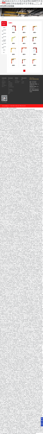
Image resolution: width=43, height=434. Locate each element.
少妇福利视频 (23, 277)
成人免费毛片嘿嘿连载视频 (29, 331)
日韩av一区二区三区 (37, 128)
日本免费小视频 (37, 402)
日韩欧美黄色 (39, 281)
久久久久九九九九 (16, 243)
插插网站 (8, 281)
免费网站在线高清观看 (29, 289)
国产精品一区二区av (28, 204)
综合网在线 (19, 172)
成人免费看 (12, 402)
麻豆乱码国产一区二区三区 (23, 130)
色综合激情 (28, 385)
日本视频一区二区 (30, 218)
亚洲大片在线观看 (13, 357)
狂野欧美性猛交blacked (16, 384)
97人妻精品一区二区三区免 (29, 274)
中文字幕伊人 (3, 268)
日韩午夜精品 (6, 237)
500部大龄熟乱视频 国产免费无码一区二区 (10, 251)
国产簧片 (20, 267)
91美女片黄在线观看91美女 (21, 308)
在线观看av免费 (40, 296)
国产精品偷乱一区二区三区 (19, 235)
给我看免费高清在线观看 (20, 359)
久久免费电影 (9, 381)
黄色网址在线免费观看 (32, 159)
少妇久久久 (20, 150)
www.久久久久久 (31, 349)
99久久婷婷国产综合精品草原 (19, 137)
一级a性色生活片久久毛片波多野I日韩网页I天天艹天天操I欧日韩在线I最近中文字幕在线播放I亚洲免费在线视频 (17, 109)
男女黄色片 (13, 319)
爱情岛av (37, 283)
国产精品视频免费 (39, 192)
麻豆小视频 (12, 365)
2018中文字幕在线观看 (19, 135)
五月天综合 (4, 249)
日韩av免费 (10, 416)
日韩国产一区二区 (18, 249)
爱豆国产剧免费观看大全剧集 (15, 204)
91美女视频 (33, 346)
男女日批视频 (2, 161)
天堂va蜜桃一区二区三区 (35, 396)
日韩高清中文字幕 (18, 224)
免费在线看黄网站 (22, 426)
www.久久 (4, 143)
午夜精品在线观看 (17, 324)
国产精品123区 (24, 205)
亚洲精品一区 (29, 225)
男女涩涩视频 (13, 325)
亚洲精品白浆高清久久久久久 (19, 167)
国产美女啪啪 (16, 345)
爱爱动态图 (26, 408)
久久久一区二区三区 (11, 224)
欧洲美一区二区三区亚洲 (6, 307)
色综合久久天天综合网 (4, 243)
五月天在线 (8, 150)
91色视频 (16, 248)
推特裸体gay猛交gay (18, 110)
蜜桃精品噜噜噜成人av (16, 201)
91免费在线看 (22, 384)
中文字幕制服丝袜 (28, 305)
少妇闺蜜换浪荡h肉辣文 (37, 318)
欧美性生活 (8, 147)
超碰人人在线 (5, 217)
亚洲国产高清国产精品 (21, 237)
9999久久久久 (36, 129)
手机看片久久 (30, 419)
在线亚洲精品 (10, 347)
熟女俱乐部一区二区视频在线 (14, 427)
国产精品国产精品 (16, 300)
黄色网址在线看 (12, 289)
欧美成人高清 (39, 394)
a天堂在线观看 (24, 375)
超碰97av (34, 395)
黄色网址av (35, 408)
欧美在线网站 (24, 198)
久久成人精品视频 (24, 218)
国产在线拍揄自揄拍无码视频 (25, 283)
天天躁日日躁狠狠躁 (26, 344)
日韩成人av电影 (5, 306)
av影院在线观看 (4, 384)
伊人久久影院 (29, 382)
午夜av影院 (6, 421)
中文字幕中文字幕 (39, 313)
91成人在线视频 (9, 201)
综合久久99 (28, 142)
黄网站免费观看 (34, 197)
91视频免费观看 (3, 296)
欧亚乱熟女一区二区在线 (20, 182)
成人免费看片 (13, 242)
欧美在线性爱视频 (11, 232)
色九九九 (8, 229)
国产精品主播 (16, 229)
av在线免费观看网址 (9, 154)
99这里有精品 (12, 226)
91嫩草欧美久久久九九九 (27, 351)
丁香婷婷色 (26, 255)
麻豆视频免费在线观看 (3, 378)
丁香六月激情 (15, 353)
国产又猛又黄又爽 (36, 124)
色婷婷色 (11, 396)
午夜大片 (1, 416)
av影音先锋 (39, 123)
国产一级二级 (15, 175)
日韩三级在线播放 (26, 414)
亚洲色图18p (32, 168)
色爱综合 (38, 197)
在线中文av (25, 128)
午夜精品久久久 (37, 345)
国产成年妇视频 (21, 349)
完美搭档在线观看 (21, 207)
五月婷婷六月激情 (18, 319)
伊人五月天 (22, 325)
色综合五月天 (9, 413)
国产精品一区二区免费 (35, 351)
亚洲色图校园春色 (31, 200)
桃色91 (36, 404)
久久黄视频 (22, 321)
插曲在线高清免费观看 (9, 239)
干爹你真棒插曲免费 (8, 286)
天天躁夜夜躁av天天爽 (31, 389)
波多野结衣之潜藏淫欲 (32, 235)
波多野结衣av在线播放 (11, 349)
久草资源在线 (22, 121)
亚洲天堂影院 (5, 301)
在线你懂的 (38, 182)
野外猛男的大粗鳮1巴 (13, 112)
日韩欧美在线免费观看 (15, 117)
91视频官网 (25, 111)
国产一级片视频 (22, 390)
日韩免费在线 (18, 321)
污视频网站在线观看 (35, 245)
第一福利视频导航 (9, 400)
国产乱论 (10, 288)
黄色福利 (39, 282)
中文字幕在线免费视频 (13, 134)
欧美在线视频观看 (19, 220)
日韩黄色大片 (16, 314)
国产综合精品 (26, 182)
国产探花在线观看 (31, 180)
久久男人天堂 (2, 121)
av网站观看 (11, 320)
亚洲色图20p (39, 258)
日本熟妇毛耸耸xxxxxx (18, 142)
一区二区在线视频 (14, 186)
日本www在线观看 (12, 270)
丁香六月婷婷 (20, 410)
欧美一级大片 (5, 269)
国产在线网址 (15, 148)
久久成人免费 (29, 245)
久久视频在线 (36, 331)
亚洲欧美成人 (8, 124)
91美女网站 (6, 187)
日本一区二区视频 (13, 169)
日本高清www (7, 397)
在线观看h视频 (14, 115)
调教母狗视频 (25, 267)
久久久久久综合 (13, 407)
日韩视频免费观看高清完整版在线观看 (14, 269)
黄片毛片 (26, 238)
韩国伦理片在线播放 (4, 337)
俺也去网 (9, 394)
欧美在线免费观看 (5, 358)
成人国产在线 (10, 220)
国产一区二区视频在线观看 (25, 407)
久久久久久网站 (34, 375)
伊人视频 (29, 181)
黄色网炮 (4, 167)
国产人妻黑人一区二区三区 (38, 186)
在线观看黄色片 (20, 251)
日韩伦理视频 (36, 200)
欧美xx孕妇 (27, 427)
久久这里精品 (29, 292)
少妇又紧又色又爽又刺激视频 (27, 332)
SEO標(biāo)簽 (17, 105)
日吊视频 (14, 295)
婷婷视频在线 (17, 187)
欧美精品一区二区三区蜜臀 (9, 370)
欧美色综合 (6, 270)
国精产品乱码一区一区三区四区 (25, 397)
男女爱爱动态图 (34, 381)
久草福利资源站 (4, 212)
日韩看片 (29, 281)
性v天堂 (17, 333)
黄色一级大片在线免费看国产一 (34, 287)
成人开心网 (5, 194)
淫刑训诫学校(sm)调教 (23, 338)
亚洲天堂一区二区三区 (34, 179)
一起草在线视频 (17, 428)
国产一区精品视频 (26, 394)
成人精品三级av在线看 (6, 357)
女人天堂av (39, 167)
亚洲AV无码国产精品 (14, 429)
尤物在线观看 (36, 300)
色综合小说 (6, 110)
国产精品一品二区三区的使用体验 (35, 140)
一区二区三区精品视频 (33, 377)
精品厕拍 (40, 337)
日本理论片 (11, 299)
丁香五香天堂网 (33, 281)
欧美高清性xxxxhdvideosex (31, 293)
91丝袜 (22, 153)
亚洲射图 (22, 163)
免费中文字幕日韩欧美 (33, 263)
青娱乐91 (39, 226)
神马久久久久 (10, 343)
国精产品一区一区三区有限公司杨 (32, 282)
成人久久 (22, 324)
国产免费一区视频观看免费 (29, 320)
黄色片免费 (4, 200)
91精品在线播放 (14, 433)
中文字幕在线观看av (40, 425)
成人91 (22, 344)
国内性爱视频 (15, 205)
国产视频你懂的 (7, 410)
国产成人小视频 (40, 239)
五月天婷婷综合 (12, 391)
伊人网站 (3, 397)
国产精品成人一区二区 (29, 280)
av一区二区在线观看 (12, 321)
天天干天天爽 (12, 137)
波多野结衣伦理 (9, 296)
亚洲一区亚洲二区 (23, 263)
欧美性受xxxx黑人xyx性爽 (7, 390)
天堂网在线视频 (29, 115)
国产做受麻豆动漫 (5, 261)
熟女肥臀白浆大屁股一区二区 (34, 149)
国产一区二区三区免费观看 (22, 248)
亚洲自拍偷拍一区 (6, 255)
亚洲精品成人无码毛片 (3, 344)
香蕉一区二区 (27, 377)
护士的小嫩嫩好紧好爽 (22, 345)
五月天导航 (31, 394)
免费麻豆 (15, 172)
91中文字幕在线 (17, 270)
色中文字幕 (26, 122)
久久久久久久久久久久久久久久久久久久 (29, 410)
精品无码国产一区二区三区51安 (8, 148)
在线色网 (13, 131)
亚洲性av (12, 110)
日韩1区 (22, 428)
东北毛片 (28, 147)
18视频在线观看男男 (17, 236)
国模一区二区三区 (10, 327)
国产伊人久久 (13, 217)
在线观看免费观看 (24, 115)
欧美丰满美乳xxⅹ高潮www (34, 142)
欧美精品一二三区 (38, 223)
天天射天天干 (31, 400)
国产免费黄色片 (33, 426)
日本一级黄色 (18, 432)
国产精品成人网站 (12, 218)
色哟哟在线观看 (29, 242)
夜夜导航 (34, 425)
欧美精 (28, 263)
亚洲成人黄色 (13, 351)
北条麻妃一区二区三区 (19, 230)
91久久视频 (3, 231)
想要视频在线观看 (3, 359)
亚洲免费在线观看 (33, 117)
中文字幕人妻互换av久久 (33, 137)
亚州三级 (13, 182)
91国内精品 (12, 244)
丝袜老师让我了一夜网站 (29, 365)
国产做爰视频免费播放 (25, 319)
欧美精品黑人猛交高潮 (35, 305)
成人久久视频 (18, 382)
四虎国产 (15, 327)
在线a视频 (26, 207)
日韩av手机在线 (10, 213)
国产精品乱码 (17, 185)
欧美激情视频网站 (11, 235)
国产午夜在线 (7, 226)
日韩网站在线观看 (31, 300)
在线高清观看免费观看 (29, 415)
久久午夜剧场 (7, 289)
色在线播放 (7, 273)
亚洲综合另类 (5, 236)
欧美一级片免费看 (7, 155)
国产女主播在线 (40, 163)
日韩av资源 (26, 352)
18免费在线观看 (22, 264)
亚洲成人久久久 (10, 301)
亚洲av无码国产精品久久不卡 (10, 118)
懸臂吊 (13, 32)
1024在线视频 (26, 261)
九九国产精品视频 (20, 409)
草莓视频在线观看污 (37, 210)
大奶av (16, 128)
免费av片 (36, 194)
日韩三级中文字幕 (28, 262)
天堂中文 (11, 420)
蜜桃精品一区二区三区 (34, 299)
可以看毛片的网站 (15, 395)
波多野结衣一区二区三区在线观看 (13, 160)
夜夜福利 (24, 275)
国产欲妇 (28, 314)
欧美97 (36, 338)
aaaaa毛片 (35, 295)
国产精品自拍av (5, 280)
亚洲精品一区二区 (6, 295)
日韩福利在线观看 (34, 193)
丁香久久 (9, 110)
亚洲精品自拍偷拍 (14, 124)
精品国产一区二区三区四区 (30, 345)
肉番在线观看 (37, 385)
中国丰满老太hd (37, 249)
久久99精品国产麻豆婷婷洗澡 (24, 301)
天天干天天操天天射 (29, 350)
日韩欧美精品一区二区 (24, 400)
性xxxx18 (24, 282)
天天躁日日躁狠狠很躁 (17, 181)
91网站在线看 (39, 375)
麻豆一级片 (39, 273)
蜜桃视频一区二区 (27, 356)
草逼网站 (36, 337)
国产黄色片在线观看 (38, 180)
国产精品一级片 (12, 191)
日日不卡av (34, 382)
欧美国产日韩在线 (21, 245)
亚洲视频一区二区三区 (11, 187)
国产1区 (28, 333)
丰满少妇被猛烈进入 (23, 144)
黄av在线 (11, 200)
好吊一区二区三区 (5, 156)
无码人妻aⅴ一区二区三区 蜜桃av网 (13, 419)
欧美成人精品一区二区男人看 (10, 135)
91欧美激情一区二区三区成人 (33, 302)
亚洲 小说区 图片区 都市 (23, 210)
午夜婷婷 (16, 349)
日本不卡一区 (40, 135)
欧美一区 (12, 188)
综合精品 (9, 358)
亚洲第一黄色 (25, 206)
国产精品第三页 (20, 353)
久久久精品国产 (19, 194)
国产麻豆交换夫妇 (32, 261)
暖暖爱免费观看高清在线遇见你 (19, 370)
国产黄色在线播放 (30, 141)
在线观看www (14, 347)
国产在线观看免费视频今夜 (15, 390)
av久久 (8, 299)
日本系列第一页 (23, 256)
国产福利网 (5, 169)
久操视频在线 (40, 426)
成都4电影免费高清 (9, 216)
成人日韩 (24, 350)
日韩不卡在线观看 (25, 174)
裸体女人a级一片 (39, 416)
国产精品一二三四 (20, 155)
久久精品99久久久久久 (10, 207)
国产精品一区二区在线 (7, 115)
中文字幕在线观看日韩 (15, 358)
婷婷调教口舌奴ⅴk (28, 162)
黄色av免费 (38, 352)
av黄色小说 (36, 320)
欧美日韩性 (21, 111)
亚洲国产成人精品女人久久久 (9, 271)
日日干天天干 (26, 235)
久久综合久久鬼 (32, 313)
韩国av (22, 181)
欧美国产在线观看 (18, 391)
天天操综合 (2, 134)
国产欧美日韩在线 (13, 273)
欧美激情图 (18, 318)
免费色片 (36, 153)
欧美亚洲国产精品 (8, 188)
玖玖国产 (2, 238)
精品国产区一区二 (31, 128)
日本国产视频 (32, 422)
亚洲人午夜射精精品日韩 (18, 232)
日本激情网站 (2, 286)
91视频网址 (25, 428)
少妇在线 (9, 217)
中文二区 (22, 271)
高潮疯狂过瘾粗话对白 (19, 414)
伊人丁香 (11, 264)
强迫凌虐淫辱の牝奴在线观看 (16, 383)
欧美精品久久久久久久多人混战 (7, 331)
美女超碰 (11, 353)
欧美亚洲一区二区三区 (35, 156)
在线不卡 (8, 351)
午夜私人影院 (8, 242)
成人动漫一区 (14, 292)
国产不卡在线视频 (13, 346)
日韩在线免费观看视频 (18, 206)
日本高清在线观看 (17, 250)
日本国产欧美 (35, 415)
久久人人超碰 (2, 136)
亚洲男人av (17, 289)
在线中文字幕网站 (8, 141)
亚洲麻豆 (1, 427)
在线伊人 (31, 226)
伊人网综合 (26, 334)
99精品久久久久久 (4, 312)
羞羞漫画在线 (27, 212)
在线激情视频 (35, 289)
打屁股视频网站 (22, 427)
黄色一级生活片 (6, 320)
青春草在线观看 (20, 307)
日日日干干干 (28, 426)
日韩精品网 (5, 229)
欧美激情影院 (12, 274)
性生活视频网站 (22, 140)
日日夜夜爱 (32, 150)
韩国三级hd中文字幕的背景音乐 (19, 365)
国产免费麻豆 (40, 276)
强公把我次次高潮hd (19, 242)
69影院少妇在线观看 (30, 112)
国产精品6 (4, 415)
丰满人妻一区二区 (8, 313)
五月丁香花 (14, 400)
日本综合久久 (35, 296)
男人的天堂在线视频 (5, 321)
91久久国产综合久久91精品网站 (29, 243)
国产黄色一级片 (19, 293)
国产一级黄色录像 (17, 420)
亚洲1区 (9, 257)
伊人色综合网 (20, 188)
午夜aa (21, 318)
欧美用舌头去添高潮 (5, 263)
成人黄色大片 (18, 400)
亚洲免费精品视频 (11, 236)
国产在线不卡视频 (26, 188)
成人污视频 (37, 308)
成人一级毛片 (23, 192)
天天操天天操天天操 (5, 181)
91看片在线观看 (6, 185)
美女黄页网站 (22, 261)
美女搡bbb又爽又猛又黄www (22, 124)
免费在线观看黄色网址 (3, 347)
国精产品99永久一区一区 (14, 307)
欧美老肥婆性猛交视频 (6, 206)
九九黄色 (11, 305)
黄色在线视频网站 (4, 404)
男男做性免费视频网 (15, 116)
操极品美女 (19, 180)
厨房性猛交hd (25, 281)
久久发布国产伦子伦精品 (35, 155)
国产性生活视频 (22, 173)
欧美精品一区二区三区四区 (10, 140)
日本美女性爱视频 (28, 199)
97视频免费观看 (26, 287)
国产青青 (33, 276)
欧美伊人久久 (27, 264)
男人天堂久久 (30, 339)
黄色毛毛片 (7, 345)
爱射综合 (3, 192)
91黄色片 (21, 350)
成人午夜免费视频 (36, 350)
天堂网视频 (21, 333)
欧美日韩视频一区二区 (28, 359)
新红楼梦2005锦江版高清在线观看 (29, 271)
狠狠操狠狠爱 (7, 231)
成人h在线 (15, 179)
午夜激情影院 (28, 140)
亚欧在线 (37, 229)
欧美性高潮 (32, 231)
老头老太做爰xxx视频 (5, 339)
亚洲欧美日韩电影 (16, 305)
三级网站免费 (4, 262)
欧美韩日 (15, 223)
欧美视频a (25, 333)
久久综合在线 (29, 381)
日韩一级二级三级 (37, 231)
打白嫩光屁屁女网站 (8, 159)
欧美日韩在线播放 (27, 299)
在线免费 (24, 118)
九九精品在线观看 (7, 353)
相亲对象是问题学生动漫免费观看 (19, 362)
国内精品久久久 (10, 195)
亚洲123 (31, 166)
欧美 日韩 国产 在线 (6, 123)
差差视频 (14, 268)
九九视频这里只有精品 (27, 155)
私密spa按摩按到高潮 (32, 319)
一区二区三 (37, 212)
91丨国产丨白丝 (3, 258)
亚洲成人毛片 (7, 210)
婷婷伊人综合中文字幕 (11, 337)
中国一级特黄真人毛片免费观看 (21, 357)
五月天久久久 (21, 356)
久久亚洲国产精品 (37, 274)
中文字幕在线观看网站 (34, 199)
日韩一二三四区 (6, 134)
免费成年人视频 (29, 256)
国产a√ (39, 137)
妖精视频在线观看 (39, 410)
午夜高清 (33, 384)
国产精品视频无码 (36, 218)
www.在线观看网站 (34, 273)
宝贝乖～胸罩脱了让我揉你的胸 (21, 385)
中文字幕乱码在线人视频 (36, 205)
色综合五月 (36, 112)
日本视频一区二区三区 (15, 421)
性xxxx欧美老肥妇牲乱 (32, 229)
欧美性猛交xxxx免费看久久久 (35, 314)
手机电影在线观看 (15, 296)
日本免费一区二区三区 (6, 287)
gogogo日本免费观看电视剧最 (14, 339)
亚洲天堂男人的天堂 (19, 282)
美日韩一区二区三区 (39, 116)
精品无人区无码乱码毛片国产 (6, 326)
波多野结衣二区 (7, 267)
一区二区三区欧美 (20, 287)
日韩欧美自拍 (28, 273)
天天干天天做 (11, 181)
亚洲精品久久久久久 (31, 211)
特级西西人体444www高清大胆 (18, 372)
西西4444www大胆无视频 (26, 401)
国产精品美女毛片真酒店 (26, 150)
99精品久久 (38, 267)
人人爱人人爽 (25, 213)
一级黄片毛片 (40, 299)
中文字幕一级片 (22, 305)
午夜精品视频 (35, 216)
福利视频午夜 (31, 408)
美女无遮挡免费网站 (21, 175)
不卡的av (25, 245)
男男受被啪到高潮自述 (27, 372)
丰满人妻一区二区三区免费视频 (27, 257)
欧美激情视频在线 (25, 220)
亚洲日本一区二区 (37, 201)
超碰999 (40, 245)
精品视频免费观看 (24, 382)
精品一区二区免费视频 (34, 143)
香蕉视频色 (6, 125)
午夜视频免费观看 (5, 422)
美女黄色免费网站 (12, 156)
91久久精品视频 (25, 125)
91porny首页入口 (34, 181)
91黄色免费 (33, 402)
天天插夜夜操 (5, 381)
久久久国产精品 (33, 123)
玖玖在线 (8, 200)
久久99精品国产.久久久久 (32, 423)
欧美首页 (4, 382)
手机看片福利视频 (10, 211)
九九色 (40, 420)
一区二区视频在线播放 (18, 162)
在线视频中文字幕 (25, 223)
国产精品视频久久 (25, 161)
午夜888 (32, 318)
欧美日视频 (34, 403)
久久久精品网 (40, 358)
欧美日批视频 (18, 325)
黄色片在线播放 (16, 267)
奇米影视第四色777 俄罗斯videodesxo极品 (19, 159)
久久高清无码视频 (30, 413)
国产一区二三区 (19, 223)
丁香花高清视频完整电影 (36, 327)
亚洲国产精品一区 (22, 289)
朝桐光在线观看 (35, 217)
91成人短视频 (24, 293)
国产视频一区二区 (31, 186)
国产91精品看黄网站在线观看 (11, 262)
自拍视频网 (4, 333)
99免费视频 (10, 306)
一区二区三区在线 (19, 371)
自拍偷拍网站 (20, 275)
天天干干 (29, 161)
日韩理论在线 (20, 394)
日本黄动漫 (13, 249)
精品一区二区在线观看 (16, 312)
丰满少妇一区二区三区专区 (32, 326)
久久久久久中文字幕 (11, 128)
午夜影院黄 (6, 308)
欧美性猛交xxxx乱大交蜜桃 (11, 193)
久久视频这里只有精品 (18, 328)
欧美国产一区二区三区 (20, 195)
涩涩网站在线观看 (17, 389)
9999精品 (5, 153)
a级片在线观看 (34, 195)
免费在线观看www (20, 423)
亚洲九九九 (22, 270)
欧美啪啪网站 (23, 156)
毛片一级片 (36, 391)
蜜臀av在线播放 (17, 388)
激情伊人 (8, 404)
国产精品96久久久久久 (21, 134)
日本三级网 (18, 115)
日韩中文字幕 (9, 249)
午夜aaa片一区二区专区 (35, 161)
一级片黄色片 (14, 416)
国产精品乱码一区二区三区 (7, 276)
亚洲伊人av (24, 216)
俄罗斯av (1, 187)
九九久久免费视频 (21, 369)
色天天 (36, 275)
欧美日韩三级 (10, 125)
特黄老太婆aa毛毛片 (27, 244)
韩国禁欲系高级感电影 (3, 394)
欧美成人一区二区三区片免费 (37, 141)
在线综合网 (4, 319)
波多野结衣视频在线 (21, 408)
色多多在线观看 (26, 307)
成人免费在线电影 (15, 381)
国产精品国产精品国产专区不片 (33, 174)
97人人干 (6, 218)
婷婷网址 (24, 251)
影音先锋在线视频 (40, 326)
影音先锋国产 (29, 135)
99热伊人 (30, 250)
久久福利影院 (37, 232)
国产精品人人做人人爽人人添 (11, 359)
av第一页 (8, 137)
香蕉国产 (36, 346)
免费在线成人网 (17, 163)
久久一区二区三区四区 (32, 352)
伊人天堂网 (2, 155)
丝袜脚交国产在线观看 (20, 217)
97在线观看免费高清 (35, 175)
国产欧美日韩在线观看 (8, 256)
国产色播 (13, 286)
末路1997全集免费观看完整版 (6, 332)
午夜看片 (36, 383)
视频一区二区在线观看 (15, 141)
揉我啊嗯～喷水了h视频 (27, 396)
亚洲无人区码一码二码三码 (28, 295)
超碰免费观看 (5, 416)
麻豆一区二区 (31, 239)
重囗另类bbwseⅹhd (6, 305)
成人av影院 (21, 358)
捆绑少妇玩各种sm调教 (20, 295)
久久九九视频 (26, 419)
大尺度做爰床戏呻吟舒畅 (4, 235)
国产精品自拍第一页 (13, 155)
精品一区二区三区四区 (16, 121)
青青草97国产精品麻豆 (24, 129)
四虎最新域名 (27, 237)
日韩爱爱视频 (18, 302)
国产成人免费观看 (24, 172)
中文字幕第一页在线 (36, 365)
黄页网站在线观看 (17, 315)
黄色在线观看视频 (12, 185)
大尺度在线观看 (35, 130)
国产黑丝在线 (8, 163)
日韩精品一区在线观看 (14, 150)
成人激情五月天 (8, 385)
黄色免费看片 (23, 402)
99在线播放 (10, 395)
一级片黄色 (4, 205)
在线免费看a (32, 414)
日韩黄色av (39, 110)
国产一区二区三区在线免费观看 (9, 129)
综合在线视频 (36, 148)
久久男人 (6, 352)
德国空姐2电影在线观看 (32, 220)
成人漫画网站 (9, 312)
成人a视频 (19, 186)
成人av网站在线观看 (35, 332)
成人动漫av (40, 346)
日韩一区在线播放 (30, 160)
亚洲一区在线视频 (9, 403)
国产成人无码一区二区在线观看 (5, 420)
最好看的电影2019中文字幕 (11, 302)
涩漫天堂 (17, 288)
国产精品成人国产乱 (8, 117)
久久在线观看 (7, 238)
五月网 (5, 302)
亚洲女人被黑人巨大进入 (12, 199)
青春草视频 (8, 362)
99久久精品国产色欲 (38, 384)
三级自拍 (22, 299)
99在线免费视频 (32, 407)
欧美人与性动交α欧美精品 (31, 206)
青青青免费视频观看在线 (37, 269)
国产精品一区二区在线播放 (32, 388)
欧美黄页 (40, 200)
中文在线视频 (18, 337)
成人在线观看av (7, 136)
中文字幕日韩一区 (37, 306)
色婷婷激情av (18, 283)
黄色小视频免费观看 (5, 149)
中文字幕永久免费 (21, 229)
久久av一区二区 (6, 223)
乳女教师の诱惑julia (19, 143)
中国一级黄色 (11, 377)
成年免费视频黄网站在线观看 (14, 210)
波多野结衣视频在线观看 (26, 179)
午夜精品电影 (40, 125)
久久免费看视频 (38, 264)
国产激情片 (30, 403)
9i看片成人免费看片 (24, 186)
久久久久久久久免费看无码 (6, 328)
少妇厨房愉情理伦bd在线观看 (21, 346)
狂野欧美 (3, 410)
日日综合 (28, 433)
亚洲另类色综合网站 (24, 180)
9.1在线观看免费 (35, 301)
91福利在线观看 (17, 244)
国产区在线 (24, 142)
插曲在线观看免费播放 (13, 255)
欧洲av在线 (23, 383)
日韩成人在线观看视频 (36, 257)
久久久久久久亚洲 (27, 286)
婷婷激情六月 (22, 185)
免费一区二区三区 (29, 169)
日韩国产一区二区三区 (22, 413)
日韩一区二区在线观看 (38, 154)
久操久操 (19, 375)
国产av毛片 (11, 238)
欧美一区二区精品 (10, 277)
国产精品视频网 (19, 198)
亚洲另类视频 (30, 217)
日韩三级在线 (26, 137)
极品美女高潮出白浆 (13, 198)
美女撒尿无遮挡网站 (10, 258)
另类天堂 (7, 268)
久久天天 (4, 403)
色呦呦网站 (16, 207)
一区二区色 (8, 382)
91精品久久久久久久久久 (8, 292)
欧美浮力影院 (9, 186)
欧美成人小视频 (23, 269)
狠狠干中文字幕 (21, 378)
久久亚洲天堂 (38, 315)
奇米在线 (21, 197)
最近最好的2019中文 (22, 363)
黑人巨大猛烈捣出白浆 (3, 277)
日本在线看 (13, 328)
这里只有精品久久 (12, 263)
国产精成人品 (23, 429)
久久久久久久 (22, 212)
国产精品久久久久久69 (28, 185)
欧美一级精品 (15, 200)
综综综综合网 (33, 286)
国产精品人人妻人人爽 (28, 175)
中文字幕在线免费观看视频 (16, 122)
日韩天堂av (38, 198)
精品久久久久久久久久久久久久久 (28, 328)
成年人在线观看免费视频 (24, 302)
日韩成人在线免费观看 (30, 376)
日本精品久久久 (18, 273)
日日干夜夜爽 (27, 121)
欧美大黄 (12, 179)
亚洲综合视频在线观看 (23, 141)
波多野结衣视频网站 (6, 408)
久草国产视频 (8, 180)
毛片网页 (8, 363)
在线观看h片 (19, 169)
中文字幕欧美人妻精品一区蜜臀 (28, 148)
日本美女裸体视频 (40, 193)
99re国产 (9, 144)
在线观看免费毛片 (24, 211)
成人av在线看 (38, 395)
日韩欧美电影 (24, 110)
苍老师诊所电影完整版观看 (30, 308)
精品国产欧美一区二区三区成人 (14, 338)
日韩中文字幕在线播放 (18, 136)
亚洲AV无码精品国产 (32, 136)
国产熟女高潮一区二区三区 (17, 161)
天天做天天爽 (40, 181)
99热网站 (13, 403)
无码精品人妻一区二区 (30, 110)
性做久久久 (12, 362)
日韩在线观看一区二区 (30, 338)
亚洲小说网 (11, 300)
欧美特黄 (3, 273)
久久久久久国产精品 (35, 358)
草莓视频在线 (3, 135)
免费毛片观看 (18, 407)
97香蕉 (1, 169)
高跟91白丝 (22, 420)
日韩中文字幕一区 (4, 211)
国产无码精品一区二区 (17, 377)
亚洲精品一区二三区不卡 (30, 249)
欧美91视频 (36, 110)
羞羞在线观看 (11, 243)
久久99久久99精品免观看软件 (33, 187)
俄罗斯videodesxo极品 (17, 238)
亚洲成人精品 (19, 416)
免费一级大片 (15, 194)
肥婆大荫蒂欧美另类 (9, 356)
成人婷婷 (39, 169)
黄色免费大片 (37, 271)
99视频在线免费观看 (8, 383)
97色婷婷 (1, 251)
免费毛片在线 (37, 397)
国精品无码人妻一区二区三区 (32, 213)
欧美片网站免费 (32, 153)
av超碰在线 (30, 334)
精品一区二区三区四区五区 (8, 372)
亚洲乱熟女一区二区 (15, 225)
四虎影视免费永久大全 (17, 320)
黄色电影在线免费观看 (10, 167)
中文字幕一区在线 (21, 331)
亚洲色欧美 (27, 270)
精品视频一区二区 (7, 179)
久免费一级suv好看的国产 (10, 142)
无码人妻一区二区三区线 (34, 333)
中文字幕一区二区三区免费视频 (34, 270)
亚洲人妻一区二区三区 (7, 350)
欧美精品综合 (31, 201)
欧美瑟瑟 (11, 281)
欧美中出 (35, 144)
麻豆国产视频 (32, 378)
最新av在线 (7, 172)
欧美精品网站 (28, 275)
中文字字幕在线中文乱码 (6, 197)
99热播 (9, 274)
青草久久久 (4, 346)
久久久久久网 (7, 293)
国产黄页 (28, 231)
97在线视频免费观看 (22, 258)
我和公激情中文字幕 (8, 219)
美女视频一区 (5, 160)
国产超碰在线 (24, 343)
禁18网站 (10, 425)
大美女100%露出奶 (37, 280)
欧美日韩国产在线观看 (27, 324)
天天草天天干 (12, 147)
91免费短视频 (10, 280)
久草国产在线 (7, 191)
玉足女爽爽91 (26, 167)
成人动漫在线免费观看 (25, 236)
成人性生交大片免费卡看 (23, 160)
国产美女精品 (30, 428)
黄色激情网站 (26, 423)
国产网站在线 (23, 169)
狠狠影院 (33, 369)
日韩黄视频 (18, 268)
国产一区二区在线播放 (8, 225)
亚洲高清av (11, 345)
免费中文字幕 (38, 117)
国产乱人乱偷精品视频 (13, 340)
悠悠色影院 (17, 363)
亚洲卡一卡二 (3, 147)
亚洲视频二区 (35, 163)
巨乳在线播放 (33, 275)
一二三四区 (27, 383)
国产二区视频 (12, 206)
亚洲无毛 (15, 415)
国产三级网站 (4, 402)
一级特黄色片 (29, 205)
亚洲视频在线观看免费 (26, 143)
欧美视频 (5, 213)
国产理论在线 (34, 256)
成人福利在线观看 (37, 191)
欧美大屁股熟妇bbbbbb (32, 167)
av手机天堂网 (40, 129)
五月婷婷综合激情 (39, 370)
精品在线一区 (10, 261)
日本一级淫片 (16, 211)
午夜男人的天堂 (25, 371)
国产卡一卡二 (30, 130)
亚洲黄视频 (28, 117)
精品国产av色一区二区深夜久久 (18, 294)
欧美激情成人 (38, 294)
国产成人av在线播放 (16, 280)
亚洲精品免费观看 (23, 280)
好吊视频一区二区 (33, 283)
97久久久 (6, 182)
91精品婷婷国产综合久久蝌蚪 (15, 153)
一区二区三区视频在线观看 (23, 288)
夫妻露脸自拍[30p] (25, 239)
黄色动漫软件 (6, 300)
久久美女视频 (6, 338)
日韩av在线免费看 (27, 420)
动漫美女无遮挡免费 (3, 193)
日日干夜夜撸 (23, 166)
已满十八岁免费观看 (22, 117)
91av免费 (14, 414)
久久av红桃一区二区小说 (10, 388)
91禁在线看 (20, 205)
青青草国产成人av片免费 (29, 321)
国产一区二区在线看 (8, 116)
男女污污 (40, 232)
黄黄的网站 (23, 320)
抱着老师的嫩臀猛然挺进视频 (14, 231)
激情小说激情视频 (32, 173)
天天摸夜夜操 (5, 128)
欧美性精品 (4, 356)
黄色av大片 (4, 242)
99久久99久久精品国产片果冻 (28, 347)
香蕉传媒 (39, 194)
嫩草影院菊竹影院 (16, 130)
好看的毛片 (22, 352)
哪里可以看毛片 (15, 125)
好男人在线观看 (10, 294)
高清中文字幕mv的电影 (36, 307)
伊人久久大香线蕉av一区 (28, 369)
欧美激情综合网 (20, 148)
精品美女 (16, 129)
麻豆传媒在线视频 (6, 427)
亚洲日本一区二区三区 (31, 111)
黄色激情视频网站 (34, 162)
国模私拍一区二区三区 (36, 248)
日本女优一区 (38, 344)
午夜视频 (30, 307)
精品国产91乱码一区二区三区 (13, 245)
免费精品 (1, 419)
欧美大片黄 (39, 423)
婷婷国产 (34, 370)
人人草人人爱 (25, 242)
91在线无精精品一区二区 (21, 415)
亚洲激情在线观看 (4, 351)
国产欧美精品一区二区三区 (38, 168)
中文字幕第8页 (2, 159)
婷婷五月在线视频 (32, 383)
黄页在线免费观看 (15, 275)
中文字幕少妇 (27, 168)
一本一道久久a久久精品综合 (24, 201)
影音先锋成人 (5, 327)
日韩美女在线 (3, 163)
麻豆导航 (40, 160)
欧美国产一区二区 (30, 210)
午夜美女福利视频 (29, 156)
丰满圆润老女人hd (37, 188)
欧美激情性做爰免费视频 (14, 404)
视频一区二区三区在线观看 (17, 239)
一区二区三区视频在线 (7, 429)
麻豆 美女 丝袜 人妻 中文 (16, 173)
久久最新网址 (16, 226)
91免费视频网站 (18, 256)
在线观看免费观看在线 (18, 118)
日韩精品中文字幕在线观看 (26, 193)
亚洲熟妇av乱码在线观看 (38, 150)
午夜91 (27, 395)
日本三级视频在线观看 (24, 326)
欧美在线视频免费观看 (16, 192)
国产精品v (3, 239)
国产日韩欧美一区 (37, 390)
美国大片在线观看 (13, 257)
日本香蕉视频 (18, 344)
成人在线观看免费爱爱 (35, 429)
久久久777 (4, 137)
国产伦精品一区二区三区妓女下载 (31, 258)
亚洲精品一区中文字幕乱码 (33, 236)
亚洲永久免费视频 (18, 156)
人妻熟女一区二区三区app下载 (15, 197)
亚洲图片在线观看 (29, 216)
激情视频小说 (36, 122)
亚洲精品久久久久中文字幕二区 (5, 371)
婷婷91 (37, 276)
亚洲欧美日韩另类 (16, 301)
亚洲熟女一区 (31, 207)
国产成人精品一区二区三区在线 (36, 244)
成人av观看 (21, 243)
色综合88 (5, 419)
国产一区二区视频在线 (26, 318)
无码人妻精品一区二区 (24, 327)
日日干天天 (32, 194)
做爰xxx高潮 (33, 363)
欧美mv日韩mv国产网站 (7, 369)
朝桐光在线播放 (19, 257)
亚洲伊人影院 (5, 349)
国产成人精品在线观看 (9, 415)
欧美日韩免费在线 (10, 212)
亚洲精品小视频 (28, 409)
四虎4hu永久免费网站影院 (9, 168)
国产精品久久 (32, 154)
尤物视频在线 (36, 357)
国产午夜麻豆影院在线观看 (20, 262)
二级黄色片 (32, 404)
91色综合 (16, 375)
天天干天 (25, 197)
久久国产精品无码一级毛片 (29, 134)
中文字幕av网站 (17, 147)
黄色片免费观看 (38, 206)
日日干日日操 (3, 345)
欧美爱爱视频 (4, 334)
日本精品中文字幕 (20, 128)
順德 (13, 105)
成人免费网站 (2, 112)
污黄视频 (39, 243)
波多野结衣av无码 (14, 401)
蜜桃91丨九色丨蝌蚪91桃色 (30, 277)
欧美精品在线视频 (23, 312)
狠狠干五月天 (16, 168)
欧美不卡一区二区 (34, 135)
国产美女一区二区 (38, 225)
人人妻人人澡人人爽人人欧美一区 (37, 250)
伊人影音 (8, 169)
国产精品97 (23, 238)
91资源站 (8, 346)
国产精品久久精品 (8, 173)
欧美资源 (22, 364)
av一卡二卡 (4, 432)
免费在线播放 (20, 381)
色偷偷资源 (11, 268)
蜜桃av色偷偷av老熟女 (33, 356)
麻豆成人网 (35, 400)
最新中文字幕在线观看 (4, 288)
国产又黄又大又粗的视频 (28, 364)
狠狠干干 (3, 425)
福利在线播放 (14, 219)
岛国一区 (22, 286)
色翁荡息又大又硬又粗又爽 (9, 315)
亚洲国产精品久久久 (30, 144)
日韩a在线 (3, 267)
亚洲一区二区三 (9, 333)
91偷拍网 (9, 421)
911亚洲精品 (26, 349)
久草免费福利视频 (16, 212)
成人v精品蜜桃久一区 (18, 403)
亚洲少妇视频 (30, 395)
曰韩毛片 (19, 129)
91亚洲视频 (14, 333)
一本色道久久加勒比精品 (24, 250)
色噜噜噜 (13, 220)
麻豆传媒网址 (10, 130)
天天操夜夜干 (33, 192)
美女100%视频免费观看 (38, 376)
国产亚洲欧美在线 (28, 192)
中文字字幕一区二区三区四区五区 (14, 149)
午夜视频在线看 (39, 404)
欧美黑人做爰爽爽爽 (38, 211)
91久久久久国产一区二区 (6, 204)
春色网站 (30, 427)
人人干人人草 (40, 236)
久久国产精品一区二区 (35, 364)
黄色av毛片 (14, 288)
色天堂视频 (2, 300)
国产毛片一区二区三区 (36, 428)
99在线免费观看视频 (13, 287)
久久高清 (19, 211)
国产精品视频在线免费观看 (31, 267)
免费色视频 (14, 282)
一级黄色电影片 (17, 263)
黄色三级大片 (18, 352)
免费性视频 (39, 427)
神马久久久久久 (17, 140)
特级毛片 (8, 402)
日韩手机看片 (4, 186)
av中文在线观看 (12, 283)
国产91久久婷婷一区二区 (8, 414)
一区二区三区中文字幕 (29, 191)
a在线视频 (22, 122)
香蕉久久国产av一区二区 (36, 292)
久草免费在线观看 (21, 116)
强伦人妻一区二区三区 (22, 225)
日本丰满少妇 (12, 397)
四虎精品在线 (32, 391)
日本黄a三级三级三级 (17, 402)
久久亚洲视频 (19, 401)
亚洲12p (23, 162)
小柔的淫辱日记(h (22, 168)
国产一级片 (17, 111)
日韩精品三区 (28, 416)
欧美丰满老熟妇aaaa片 (27, 195)
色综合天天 (25, 381)
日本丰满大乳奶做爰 (25, 136)
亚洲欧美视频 (12, 172)
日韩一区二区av (31, 122)
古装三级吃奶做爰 (25, 131)
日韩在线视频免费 (15, 425)
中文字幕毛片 (21, 339)
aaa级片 (13, 256)
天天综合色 (7, 166)
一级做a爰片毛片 (14, 313)
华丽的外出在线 (7, 112)
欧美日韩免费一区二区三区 (25, 432)
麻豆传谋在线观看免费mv (27, 232)
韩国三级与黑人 (12, 111)
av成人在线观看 (13, 382)
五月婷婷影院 (25, 200)
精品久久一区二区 (7, 244)
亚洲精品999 (14, 344)
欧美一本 (15, 281)
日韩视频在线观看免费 (38, 111)
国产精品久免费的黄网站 (10, 250)
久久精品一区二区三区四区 (32, 288)
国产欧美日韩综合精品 (24, 268)
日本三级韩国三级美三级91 (11, 432)
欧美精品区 (23, 416)
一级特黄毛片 (13, 318)
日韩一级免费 (33, 337)
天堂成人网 (2, 302)
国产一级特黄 (15, 343)
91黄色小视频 (14, 230)
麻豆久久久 (13, 428)
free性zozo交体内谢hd (5, 389)
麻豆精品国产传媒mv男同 (15, 350)
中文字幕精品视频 (8, 428)
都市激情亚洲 (31, 306)
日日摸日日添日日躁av (20, 334)
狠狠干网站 (35, 394)
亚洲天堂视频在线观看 (16, 154)
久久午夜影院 (7, 376)
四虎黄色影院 (28, 346)
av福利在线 (2, 110)
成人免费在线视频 (4, 433)
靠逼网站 (10, 131)
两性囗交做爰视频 (37, 121)
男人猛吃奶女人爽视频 (17, 123)
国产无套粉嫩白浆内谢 (4, 343)
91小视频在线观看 (14, 369)
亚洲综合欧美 (24, 249)
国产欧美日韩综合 (38, 172)
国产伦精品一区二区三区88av (11, 143)
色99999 (9, 318)
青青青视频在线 (32, 230)
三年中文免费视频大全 (38, 334)
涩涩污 (33, 334)
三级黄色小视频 (27, 378)
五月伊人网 (18, 144)
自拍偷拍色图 (9, 319)
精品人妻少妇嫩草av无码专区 (28, 353)
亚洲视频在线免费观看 (23, 231)
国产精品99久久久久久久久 (37, 413)
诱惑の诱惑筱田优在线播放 (23, 300)
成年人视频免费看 (30, 124)
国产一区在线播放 (22, 226)
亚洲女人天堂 (22, 204)
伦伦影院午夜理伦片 (36, 185)
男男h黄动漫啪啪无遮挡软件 (37, 339)
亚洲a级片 (32, 232)
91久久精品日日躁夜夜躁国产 (23, 296)
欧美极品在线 (33, 251)
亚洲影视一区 (21, 422)
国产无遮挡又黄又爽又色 (24, 187)
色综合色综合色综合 (12, 352)
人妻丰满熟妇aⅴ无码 (32, 294)
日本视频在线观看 (15, 306)
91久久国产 (27, 226)
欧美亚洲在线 (9, 275)
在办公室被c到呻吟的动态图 (7, 122)
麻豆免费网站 (26, 306)
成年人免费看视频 (9, 282)
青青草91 (14, 195)
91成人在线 (38, 256)
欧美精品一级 (20, 200)
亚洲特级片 (5, 363)
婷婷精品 (17, 378)
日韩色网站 (9, 153)
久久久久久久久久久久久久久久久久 (32, 118)
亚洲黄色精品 (38, 372)
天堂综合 (22, 377)
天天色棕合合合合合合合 (13, 308)
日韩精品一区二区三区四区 (32, 371)
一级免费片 (39, 213)
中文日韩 (6, 377)
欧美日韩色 (40, 301)
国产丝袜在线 (39, 263)
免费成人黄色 (19, 174)
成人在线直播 (30, 296)
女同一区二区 (32, 147)
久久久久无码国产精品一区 (28, 163)
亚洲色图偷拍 (18, 191)
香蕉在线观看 (40, 415)
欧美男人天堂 (35, 347)
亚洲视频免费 (35, 226)
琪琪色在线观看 (22, 337)
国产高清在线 (25, 433)
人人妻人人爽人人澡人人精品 (12, 174)
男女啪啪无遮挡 (28, 123)
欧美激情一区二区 (13, 293)
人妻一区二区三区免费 (31, 172)
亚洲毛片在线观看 (12, 426)
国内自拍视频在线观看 (14, 394)
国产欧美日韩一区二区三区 (24, 315)
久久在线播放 (28, 402)
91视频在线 (26, 217)
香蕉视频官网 (2, 313)
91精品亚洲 (11, 123)
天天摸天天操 (20, 343)
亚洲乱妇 (4, 413)
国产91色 (33, 116)
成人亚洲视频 (19, 199)
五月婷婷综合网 (33, 433)
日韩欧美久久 (32, 432)
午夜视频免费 (23, 273)
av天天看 (12, 267)
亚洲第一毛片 (7, 198)
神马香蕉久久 (7, 391)
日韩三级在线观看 (31, 219)
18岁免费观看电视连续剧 (4, 130)
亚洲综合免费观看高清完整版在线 (8, 324)
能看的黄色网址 (34, 115)
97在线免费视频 (23, 191)
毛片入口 (11, 295)
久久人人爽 (37, 268)
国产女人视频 (39, 288)
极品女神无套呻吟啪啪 (8, 121)
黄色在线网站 (13, 385)
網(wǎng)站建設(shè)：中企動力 (7, 105)
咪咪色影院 (40, 389)
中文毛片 (23, 199)
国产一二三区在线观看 (21, 340)
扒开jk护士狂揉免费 (39, 293)
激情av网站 (22, 244)
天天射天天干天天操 (22, 395)
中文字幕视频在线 (19, 193)
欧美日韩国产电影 (3, 142)
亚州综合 (1, 194)
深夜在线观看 (14, 144)
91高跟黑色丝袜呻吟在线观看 (17, 216)
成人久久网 (38, 382)
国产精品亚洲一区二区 (13, 423)
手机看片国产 (31, 129)
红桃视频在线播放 (15, 331)
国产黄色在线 (33, 372)
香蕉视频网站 (28, 251)
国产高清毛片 (35, 421)
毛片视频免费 (13, 163)
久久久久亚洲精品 (38, 277)
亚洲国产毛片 (32, 385)
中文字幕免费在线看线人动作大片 (15, 166)
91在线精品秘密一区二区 (23, 314)
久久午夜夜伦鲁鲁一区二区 (13, 237)
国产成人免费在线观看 (6, 396)
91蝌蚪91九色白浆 (16, 264)
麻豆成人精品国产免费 (32, 268)
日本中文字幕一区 (11, 162)
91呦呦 (10, 314)
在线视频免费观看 (38, 261)
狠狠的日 (27, 390)
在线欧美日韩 (3, 250)
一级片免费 (2, 237)
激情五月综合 (26, 181)
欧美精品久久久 (25, 403)
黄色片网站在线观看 (18, 131)
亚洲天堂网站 (38, 224)
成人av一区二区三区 (20, 255)
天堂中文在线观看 (18, 286)
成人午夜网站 (10, 194)
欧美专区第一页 (29, 343)
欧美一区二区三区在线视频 (5, 409)
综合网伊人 (27, 166)
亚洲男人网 (25, 112)
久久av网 (9, 230)
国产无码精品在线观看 (33, 325)
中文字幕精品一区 (38, 363)
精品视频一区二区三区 (29, 425)
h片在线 (6, 318)
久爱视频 (6, 425)
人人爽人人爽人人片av (17, 299)
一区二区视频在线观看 (14, 410)
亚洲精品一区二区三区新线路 (33, 131)
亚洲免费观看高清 (38, 219)
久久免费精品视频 (37, 414)
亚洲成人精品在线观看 (28, 116)
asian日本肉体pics (14, 180)
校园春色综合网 (39, 377)
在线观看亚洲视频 (27, 230)
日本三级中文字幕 (20, 347)
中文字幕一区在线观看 (4, 375)
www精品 (8, 365)
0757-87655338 (34, 79)
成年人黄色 (9, 344)
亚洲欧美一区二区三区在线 (28, 370)
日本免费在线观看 (35, 169)
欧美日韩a (26, 229)
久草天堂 (19, 277)
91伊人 (15, 371)
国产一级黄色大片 (33, 264)
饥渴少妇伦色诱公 (20, 281)
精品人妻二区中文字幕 (28, 276)
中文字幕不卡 (19, 179)
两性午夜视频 (23, 123)
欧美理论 (20, 332)
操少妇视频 (26, 339)
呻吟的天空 (3, 154)
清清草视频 (9, 364)
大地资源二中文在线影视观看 (17, 213)
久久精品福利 (30, 362)
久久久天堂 (40, 391)
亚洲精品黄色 (9, 384)
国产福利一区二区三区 (14, 408)
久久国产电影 (12, 376)
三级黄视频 (20, 125)
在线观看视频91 (5, 232)
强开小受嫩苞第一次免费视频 (24, 149)
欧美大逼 (25, 135)
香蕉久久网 (33, 225)
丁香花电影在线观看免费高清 (13, 422)
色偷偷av (36, 389)
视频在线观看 (5, 174)
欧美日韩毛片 (40, 179)
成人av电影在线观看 (9, 175)
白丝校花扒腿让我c (23, 147)
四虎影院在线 (32, 397)
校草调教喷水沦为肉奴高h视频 (33, 255)
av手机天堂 (31, 301)
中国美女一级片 (31, 390)
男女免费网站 (13, 363)
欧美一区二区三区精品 (15, 332)
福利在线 (34, 224)
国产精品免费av (20, 112)
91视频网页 (31, 121)
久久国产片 (16, 188)
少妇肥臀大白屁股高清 (22, 376)
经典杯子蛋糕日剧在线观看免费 (38, 343)
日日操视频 (10, 182)
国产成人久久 (38, 407)
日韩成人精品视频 (16, 356)
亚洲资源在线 (3, 362)
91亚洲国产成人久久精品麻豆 (32, 125)
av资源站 (19, 429)
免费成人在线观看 (5, 162)
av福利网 (12, 229)
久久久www (40, 143)
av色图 (24, 409)
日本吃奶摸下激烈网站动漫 (15, 364)
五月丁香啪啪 (7, 423)
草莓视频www (2, 182)
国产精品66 (27, 173)
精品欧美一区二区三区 (20, 313)
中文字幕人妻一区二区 (37, 207)
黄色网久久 (6, 131)
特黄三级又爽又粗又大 (15, 413)
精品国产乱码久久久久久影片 (10, 248)
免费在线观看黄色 (10, 205)
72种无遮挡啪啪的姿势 (21, 425)
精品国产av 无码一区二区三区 (25, 154)
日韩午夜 (3, 219)
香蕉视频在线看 (16, 258)
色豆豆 (12, 314)
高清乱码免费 (29, 197)
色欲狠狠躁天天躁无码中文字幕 (20, 274)
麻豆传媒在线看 (27, 313)
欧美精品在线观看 (3, 180)
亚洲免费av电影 (30, 248)
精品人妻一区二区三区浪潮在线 (37, 324)
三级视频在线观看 (3, 388)
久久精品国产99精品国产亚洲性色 (26, 224)
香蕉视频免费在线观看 (32, 182)
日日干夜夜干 (35, 321)
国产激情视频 (36, 312)
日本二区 (27, 159)
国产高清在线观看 (21, 306)
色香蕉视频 (30, 327)
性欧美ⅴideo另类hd (32, 315)
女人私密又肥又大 (7, 111)
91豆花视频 (35, 239)
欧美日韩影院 (29, 375)
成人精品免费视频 (39, 251)
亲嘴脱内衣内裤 (3, 365)
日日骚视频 (16, 277)
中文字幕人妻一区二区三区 (4, 426)
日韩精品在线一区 (26, 153)
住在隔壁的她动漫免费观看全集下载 (22, 219)
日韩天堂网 (12, 136)
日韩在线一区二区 (36, 353)
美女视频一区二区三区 (9, 192)
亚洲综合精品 (2, 117)
